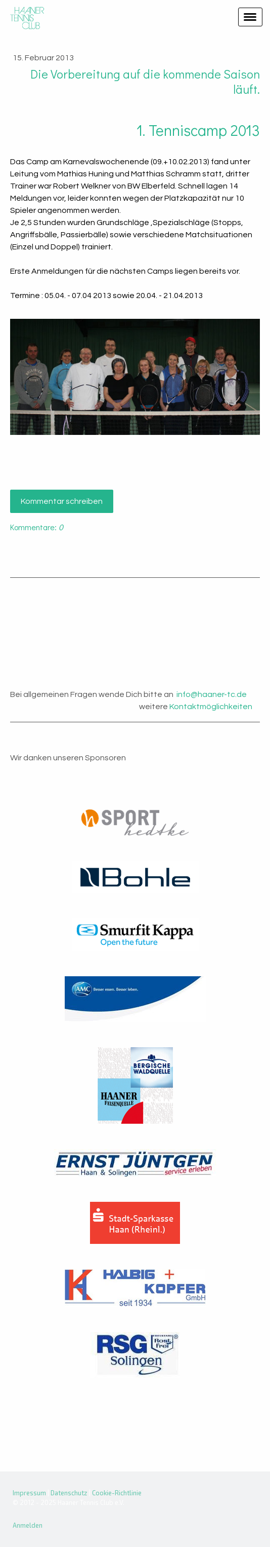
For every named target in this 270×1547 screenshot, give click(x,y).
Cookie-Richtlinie (117, 1493)
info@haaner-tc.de (211, 694)
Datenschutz (69, 1493)
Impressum (29, 1493)
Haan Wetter (135, 625)
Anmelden (27, 1525)
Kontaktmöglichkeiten (210, 707)
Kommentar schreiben (62, 501)
